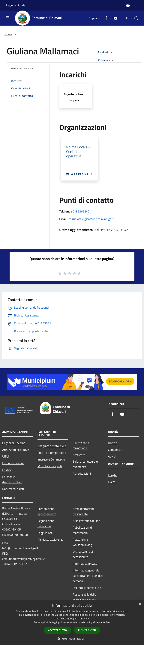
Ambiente (79, 454)
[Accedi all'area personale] (128, 5)
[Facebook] (104, 17)
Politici (6, 470)
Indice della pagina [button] (22, 68)
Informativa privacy (85, 563)
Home (8, 34)
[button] (72, 638)
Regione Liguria (16, 5)
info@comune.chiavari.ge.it (20, 548)
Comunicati (115, 449)
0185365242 (81, 211)
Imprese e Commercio (51, 459)
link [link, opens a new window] (108, 622)
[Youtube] (114, 17)
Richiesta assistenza (50, 539)
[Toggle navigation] (7, 17)
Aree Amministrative (15, 449)
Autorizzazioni (82, 473)
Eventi (112, 482)
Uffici (5, 456)
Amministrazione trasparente (83, 511)
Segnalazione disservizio (46, 523)
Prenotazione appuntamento (47, 511)
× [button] (139, 604)
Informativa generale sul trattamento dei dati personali (88, 575)
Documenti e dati (13, 488)
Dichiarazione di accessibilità (83, 554)
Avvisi (112, 456)
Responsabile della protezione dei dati (84, 597)
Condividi (105, 52)
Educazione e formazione (81, 445)
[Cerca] (136, 18)
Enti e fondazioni (13, 463)
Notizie (112, 443)
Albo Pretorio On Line (86, 520)
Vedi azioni (106, 60)
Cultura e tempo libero (52, 452)
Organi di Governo (13, 443)
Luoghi (112, 475)
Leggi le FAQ (45, 532)
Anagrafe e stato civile (52, 446)
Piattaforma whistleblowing (82, 542)
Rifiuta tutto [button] (87, 630)
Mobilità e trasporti (50, 466)
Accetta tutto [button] (57, 630)
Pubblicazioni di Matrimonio (82, 530)
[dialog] (72, 622)
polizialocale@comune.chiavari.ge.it (91, 219)
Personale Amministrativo (12, 479)
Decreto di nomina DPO (87, 587)
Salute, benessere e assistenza (85, 464)
